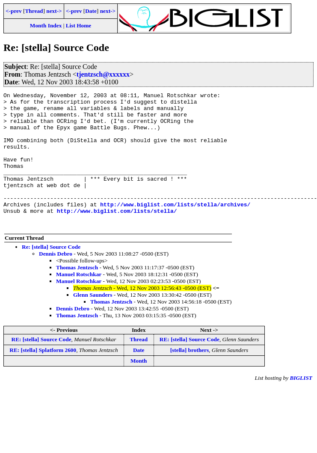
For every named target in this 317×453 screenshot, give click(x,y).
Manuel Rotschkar (78, 301)
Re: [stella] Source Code (51, 274)
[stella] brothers (189, 377)
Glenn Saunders (92, 322)
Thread (34, 11)
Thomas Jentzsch (77, 294)
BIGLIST (301, 405)
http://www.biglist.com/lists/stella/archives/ (175, 227)
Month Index (46, 25)
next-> (54, 11)
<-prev (14, 11)
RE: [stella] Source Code (41, 366)
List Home (79, 25)
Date (91, 11)
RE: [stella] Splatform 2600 (42, 377)
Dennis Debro (55, 280)
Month (138, 387)
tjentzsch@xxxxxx (103, 74)
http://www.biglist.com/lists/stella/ (117, 235)
